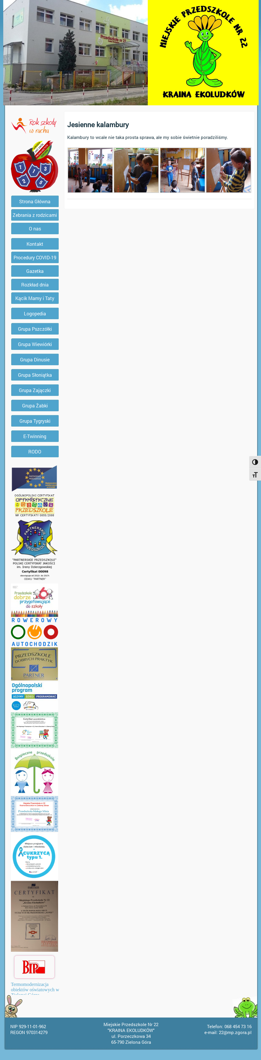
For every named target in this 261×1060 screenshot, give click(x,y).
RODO (34, 451)
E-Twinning (34, 436)
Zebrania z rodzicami (35, 215)
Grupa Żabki (35, 405)
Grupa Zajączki (35, 390)
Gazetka (35, 271)
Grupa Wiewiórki (35, 344)
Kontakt (35, 244)
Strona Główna (34, 201)
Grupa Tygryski (34, 421)
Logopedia (35, 313)
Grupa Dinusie (35, 359)
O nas (35, 228)
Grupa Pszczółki (35, 329)
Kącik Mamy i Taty (34, 298)
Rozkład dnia (35, 284)
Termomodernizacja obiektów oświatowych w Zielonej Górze (35, 989)
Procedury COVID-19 (35, 257)
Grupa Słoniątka (35, 375)
